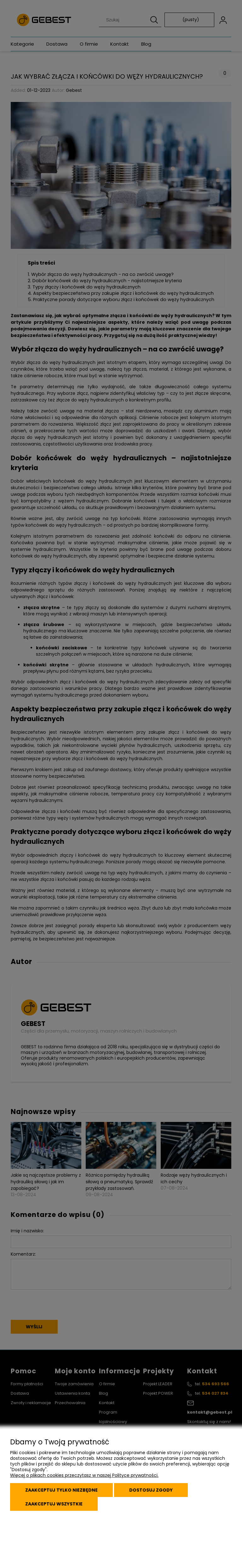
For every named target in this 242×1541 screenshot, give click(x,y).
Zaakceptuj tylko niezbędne (61, 1490)
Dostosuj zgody (151, 1490)
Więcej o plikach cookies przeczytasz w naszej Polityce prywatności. (84, 1475)
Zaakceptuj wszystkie (54, 1504)
